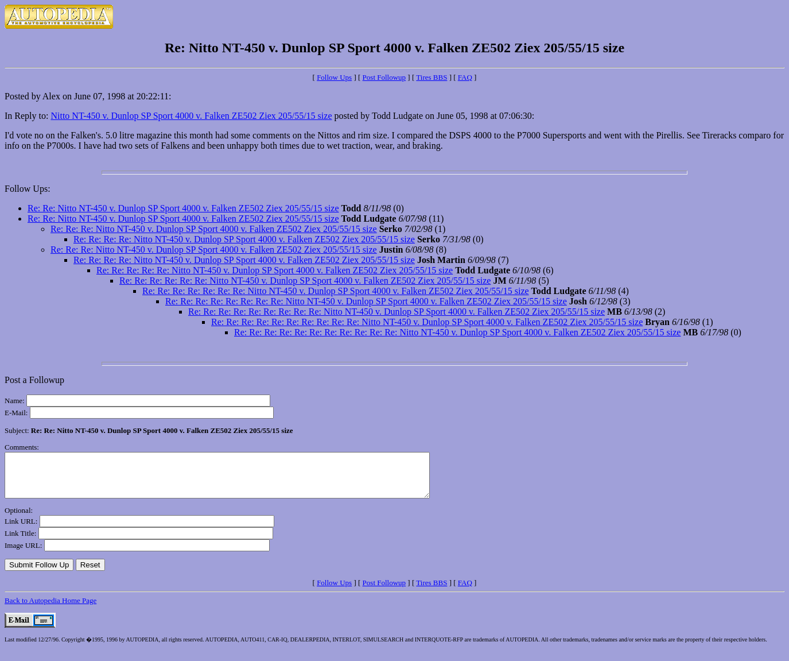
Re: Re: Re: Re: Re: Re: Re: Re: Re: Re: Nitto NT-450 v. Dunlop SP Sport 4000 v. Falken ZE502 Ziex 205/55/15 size (427, 322)
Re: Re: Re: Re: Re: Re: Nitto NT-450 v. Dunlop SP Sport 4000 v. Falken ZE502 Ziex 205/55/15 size (305, 280)
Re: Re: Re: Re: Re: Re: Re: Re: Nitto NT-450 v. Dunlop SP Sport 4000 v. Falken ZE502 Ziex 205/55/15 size (366, 301)
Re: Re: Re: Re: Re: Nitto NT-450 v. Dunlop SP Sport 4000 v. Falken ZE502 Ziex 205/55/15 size (274, 270)
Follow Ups (334, 77)
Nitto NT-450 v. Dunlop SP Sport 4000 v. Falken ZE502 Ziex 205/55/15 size (191, 116)
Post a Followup (34, 380)
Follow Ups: (27, 189)
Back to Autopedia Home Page (50, 609)
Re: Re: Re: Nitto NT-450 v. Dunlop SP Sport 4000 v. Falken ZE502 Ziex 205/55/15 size (213, 229)
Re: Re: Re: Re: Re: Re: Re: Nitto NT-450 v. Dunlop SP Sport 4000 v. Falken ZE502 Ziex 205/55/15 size (335, 291)
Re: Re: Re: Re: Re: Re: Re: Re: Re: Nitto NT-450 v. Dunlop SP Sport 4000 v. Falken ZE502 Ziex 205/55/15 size (396, 311)
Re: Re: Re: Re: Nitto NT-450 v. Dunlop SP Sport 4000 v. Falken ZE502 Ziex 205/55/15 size (244, 239)
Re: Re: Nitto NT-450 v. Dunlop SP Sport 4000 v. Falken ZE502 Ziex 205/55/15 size (183, 208)
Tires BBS (431, 77)
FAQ (465, 77)
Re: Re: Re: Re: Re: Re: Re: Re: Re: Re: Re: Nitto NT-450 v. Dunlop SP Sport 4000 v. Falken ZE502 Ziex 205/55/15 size (457, 332)
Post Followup (384, 77)
